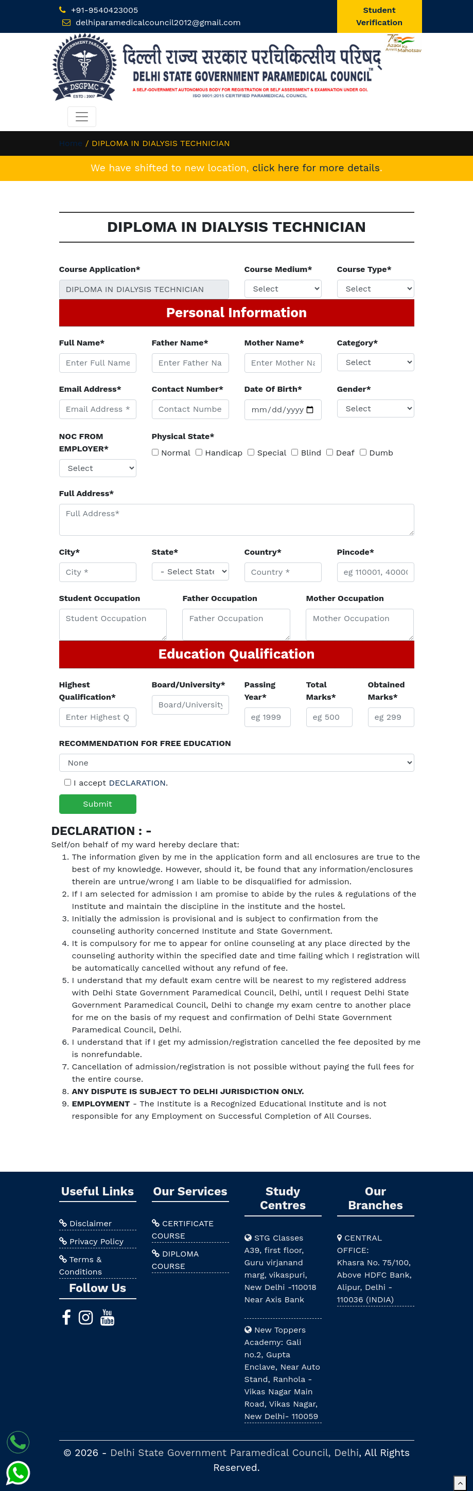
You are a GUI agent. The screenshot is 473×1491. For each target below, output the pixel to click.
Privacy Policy (91, 1241)
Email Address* (90, 389)
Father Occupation (219, 598)
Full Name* (82, 343)
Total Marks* (321, 691)
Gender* (354, 389)
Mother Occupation (345, 598)
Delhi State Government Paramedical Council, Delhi (234, 1453)
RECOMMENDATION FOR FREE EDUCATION (145, 743)
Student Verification (379, 16)
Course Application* (100, 269)
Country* (263, 552)
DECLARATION (137, 783)
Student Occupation (100, 598)
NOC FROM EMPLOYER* (84, 442)
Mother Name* (274, 343)
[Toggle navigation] (81, 116)
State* (165, 552)
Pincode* (356, 552)
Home (71, 143)
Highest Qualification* (87, 691)
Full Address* (86, 493)
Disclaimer (85, 1223)
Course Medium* (278, 269)
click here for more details (316, 168)
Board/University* (188, 684)
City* (69, 552)
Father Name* (180, 343)
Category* (357, 343)
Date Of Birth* (273, 389)
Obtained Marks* (386, 691)
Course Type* (364, 269)
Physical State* (183, 436)
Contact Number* (188, 389)
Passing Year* (260, 691)
